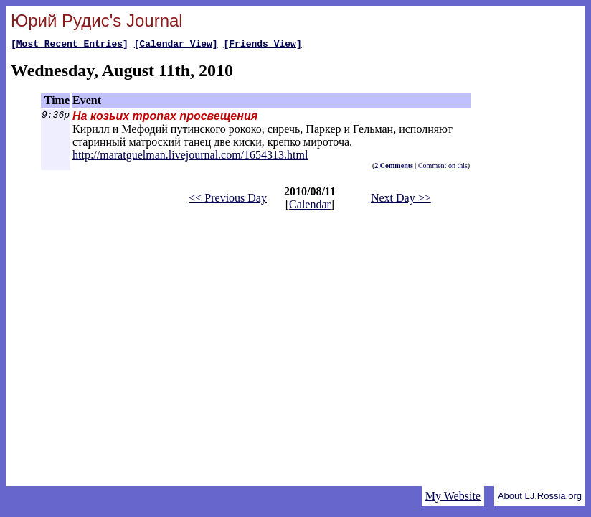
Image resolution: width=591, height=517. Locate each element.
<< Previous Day (228, 200)
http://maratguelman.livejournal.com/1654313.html (190, 157)
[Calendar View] (176, 45)
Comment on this (443, 168)
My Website (453, 496)
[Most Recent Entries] (69, 45)
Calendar (310, 206)
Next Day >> (401, 200)
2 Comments (393, 168)
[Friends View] (262, 45)
